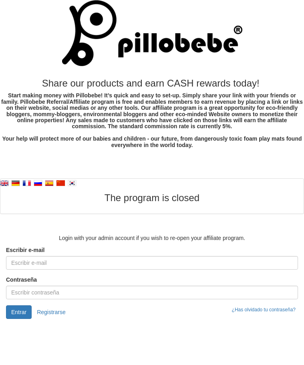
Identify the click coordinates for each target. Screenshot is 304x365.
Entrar (18, 312)
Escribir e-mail (25, 250)
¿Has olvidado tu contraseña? (264, 310)
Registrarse (51, 312)
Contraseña (21, 279)
